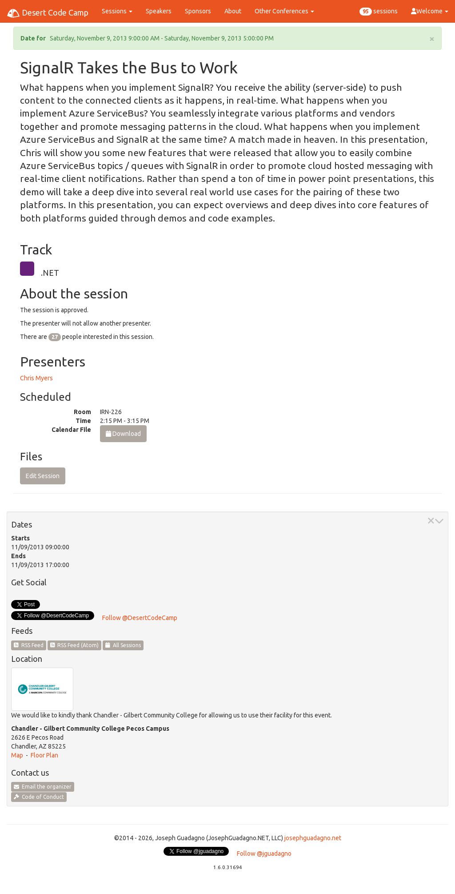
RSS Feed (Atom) (74, 645)
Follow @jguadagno (264, 853)
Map (17, 755)
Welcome (429, 11)
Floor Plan (44, 755)
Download (123, 433)
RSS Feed (29, 645)
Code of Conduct (39, 797)
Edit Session (43, 475)
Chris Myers (36, 378)
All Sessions (123, 645)
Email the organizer (43, 786)
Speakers (159, 11)
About (232, 11)
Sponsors (198, 11)
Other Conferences (284, 11)
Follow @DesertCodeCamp (139, 617)
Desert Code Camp (47, 13)
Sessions (117, 11)
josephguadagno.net (312, 838)
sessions (378, 12)
